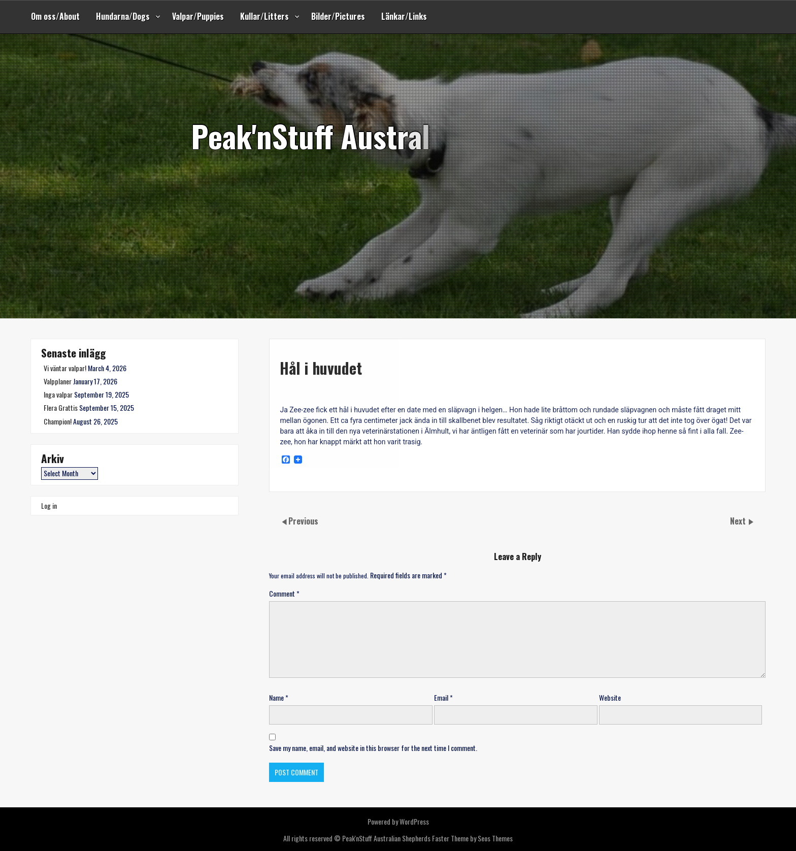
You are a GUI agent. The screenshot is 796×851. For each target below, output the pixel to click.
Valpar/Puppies (198, 16)
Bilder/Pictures (338, 16)
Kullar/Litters (264, 16)
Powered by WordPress (398, 821)
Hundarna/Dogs (123, 16)
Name (278, 697)
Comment (284, 593)
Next (739, 521)
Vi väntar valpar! (65, 368)
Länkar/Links (404, 16)
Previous (303, 521)
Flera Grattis (61, 407)
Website (610, 697)
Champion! (58, 421)
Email (443, 697)
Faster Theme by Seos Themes (472, 838)
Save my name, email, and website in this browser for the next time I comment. (373, 747)
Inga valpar (58, 394)
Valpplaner (58, 381)
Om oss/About (55, 16)
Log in (49, 505)
